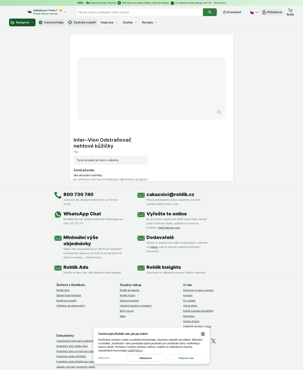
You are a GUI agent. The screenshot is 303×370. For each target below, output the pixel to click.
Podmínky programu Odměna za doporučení (82, 315)
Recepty (150, 22)
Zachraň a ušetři (82, 22)
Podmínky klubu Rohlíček (71, 289)
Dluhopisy (189, 249)
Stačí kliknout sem (169, 161)
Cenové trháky (51, 22)
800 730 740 (78, 128)
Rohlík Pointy (127, 228)
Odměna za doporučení (70, 239)
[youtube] (204, 274)
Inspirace (109, 22)
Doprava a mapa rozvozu (198, 223)
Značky (130, 22)
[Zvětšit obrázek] (138, 101)
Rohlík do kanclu (129, 223)
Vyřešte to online (166, 147)
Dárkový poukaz (129, 234)
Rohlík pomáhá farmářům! (198, 244)
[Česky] (254, 12)
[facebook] (185, 274)
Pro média (189, 234)
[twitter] (213, 274)
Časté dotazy (191, 254)
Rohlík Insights (163, 200)
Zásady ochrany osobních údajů (75, 300)
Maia (123, 249)
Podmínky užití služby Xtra (72, 279)
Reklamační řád (65, 310)
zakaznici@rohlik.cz (170, 128)
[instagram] (194, 274)
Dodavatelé (160, 171)
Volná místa (190, 239)
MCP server (127, 244)
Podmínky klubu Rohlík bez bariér (76, 294)
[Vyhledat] (213, 12)
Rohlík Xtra (62, 223)
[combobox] (144, 12)
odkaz (154, 180)
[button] (272, 12)
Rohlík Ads (75, 200)
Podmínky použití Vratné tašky (74, 305)
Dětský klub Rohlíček (68, 228)
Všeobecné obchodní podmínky (75, 274)
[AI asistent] (235, 12)
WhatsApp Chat (82, 147)
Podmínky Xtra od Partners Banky (76, 284)
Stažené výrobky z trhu (197, 259)
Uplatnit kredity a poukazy (136, 239)
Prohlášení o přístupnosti (71, 320)
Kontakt (187, 228)
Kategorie (22, 22)
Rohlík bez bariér (66, 234)
